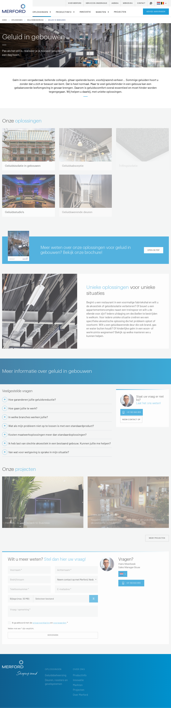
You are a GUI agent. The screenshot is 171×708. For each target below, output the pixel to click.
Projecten (120, 12)
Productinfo (64, 12)
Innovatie (85, 12)
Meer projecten (157, 538)
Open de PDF (154, 250)
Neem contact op (131, 419)
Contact (141, 3)
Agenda (115, 3)
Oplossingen (41, 12)
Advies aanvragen (156, 11)
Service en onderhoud (96, 3)
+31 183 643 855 (131, 412)
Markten (101, 12)
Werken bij (128, 3)
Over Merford (74, 3)
